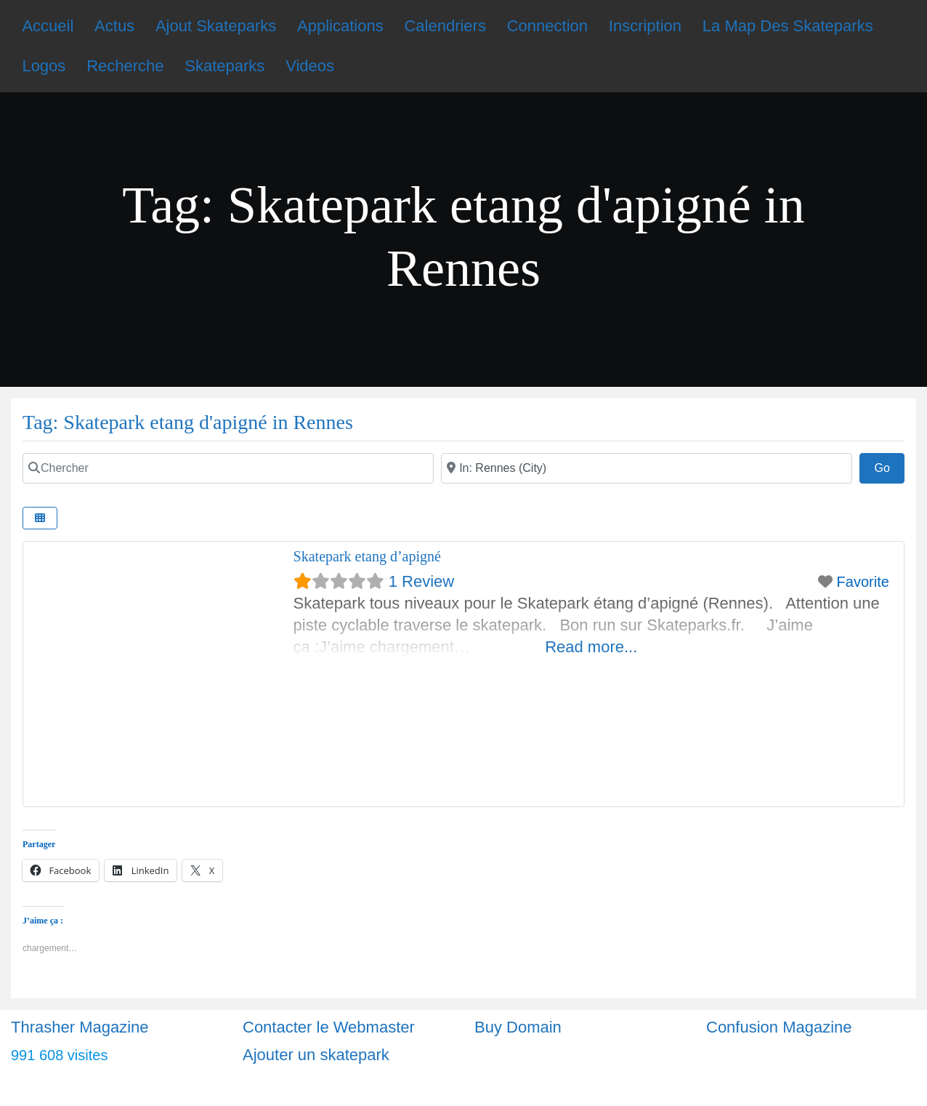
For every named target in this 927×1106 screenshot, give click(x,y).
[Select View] (40, 518)
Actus (114, 26)
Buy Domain (518, 1027)
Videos (310, 66)
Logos (43, 66)
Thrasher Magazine (80, 1027)
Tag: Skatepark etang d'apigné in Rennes (188, 422)
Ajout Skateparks (215, 26)
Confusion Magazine (779, 1027)
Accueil (47, 26)
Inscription (645, 26)
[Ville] (646, 468)
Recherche (124, 66)
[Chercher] (228, 468)
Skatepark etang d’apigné (367, 556)
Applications (340, 26)
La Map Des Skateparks (788, 26)
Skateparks (224, 66)
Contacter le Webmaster (329, 1027)
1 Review (421, 581)
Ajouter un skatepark (316, 1055)
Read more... (591, 647)
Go (889, 466)
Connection (547, 26)
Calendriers (445, 26)
